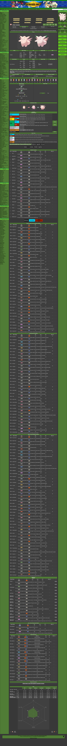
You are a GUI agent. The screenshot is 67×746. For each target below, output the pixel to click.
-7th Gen (1, 38)
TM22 (11, 476)
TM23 (11, 479)
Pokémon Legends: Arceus (3, 90)
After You (13, 174)
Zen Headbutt (14, 411)
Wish (10, 584)
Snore (13, 271)
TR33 (11, 390)
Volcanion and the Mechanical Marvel (4, 200)
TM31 (11, 283)
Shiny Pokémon (2, 65)
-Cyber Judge (1, 260)
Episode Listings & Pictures (3, 53)
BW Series (1, 179)
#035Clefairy (15, 732)
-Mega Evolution (2, 227)
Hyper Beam (14, 241)
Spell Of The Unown (2, 186)
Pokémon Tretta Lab (2, 118)
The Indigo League (2, 55)
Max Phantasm (12, 649)
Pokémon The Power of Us (3, 202)
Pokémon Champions (2, 82)
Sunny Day (14, 289)
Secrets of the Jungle (2, 203)
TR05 (11, 342)
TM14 (11, 253)
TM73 (11, 548)
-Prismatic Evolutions (2, 230)
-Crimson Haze (2, 259)
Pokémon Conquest (2, 120)
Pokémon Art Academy (3, 108)
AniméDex (1, 54)
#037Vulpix (52, 732)
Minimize (13, 171)
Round (13, 319)
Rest (13, 268)
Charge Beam (14, 530)
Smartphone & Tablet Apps (3, 163)
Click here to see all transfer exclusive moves (33, 683)
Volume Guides (2, 173)
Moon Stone (21, 88)
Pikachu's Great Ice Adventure (4, 213)
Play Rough (14, 429)
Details (55, 121)
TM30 (11, 494)
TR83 (11, 423)
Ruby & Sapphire (2, 138)
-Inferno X (1, 250)
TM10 (11, 247)
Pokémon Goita (2, 166)
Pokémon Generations (3, 66)
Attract (13, 283)
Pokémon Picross (2, 112)
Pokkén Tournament (2, 113)
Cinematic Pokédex (2, 34)
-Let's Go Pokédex (2, 18)
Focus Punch (14, 437)
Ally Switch (14, 423)
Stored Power (14, 168)
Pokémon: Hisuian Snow (3, 68)
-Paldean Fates (2, 234)
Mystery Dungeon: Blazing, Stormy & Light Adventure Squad (4, 130)
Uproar (13, 393)
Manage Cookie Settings (43, 735)
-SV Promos (1, 244)
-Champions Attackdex (3, 29)
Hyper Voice (14, 399)
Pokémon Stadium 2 (2, 150)
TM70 (11, 545)
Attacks (50, 24)
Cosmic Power (14, 195)
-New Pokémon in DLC (3, 50)
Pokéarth (38, 9)
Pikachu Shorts (4, 206)
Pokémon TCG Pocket (3, 88)
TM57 (11, 530)
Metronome (14, 180)
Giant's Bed (32, 122)
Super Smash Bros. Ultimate (3, 104)
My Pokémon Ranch (2, 136)
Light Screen (14, 259)
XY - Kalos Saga (2, 59)
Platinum (1, 127)
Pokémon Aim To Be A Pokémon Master (4, 62)
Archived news (2, 12)
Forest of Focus (38, 118)
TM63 (11, 313)
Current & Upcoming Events (3, 48)
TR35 (11, 393)
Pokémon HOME (2, 91)
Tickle (11, 590)
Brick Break (14, 298)
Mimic (11, 607)
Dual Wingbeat (12, 626)
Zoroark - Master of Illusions (3, 194)
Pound (13, 207)
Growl (13, 213)
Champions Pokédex (33, 9)
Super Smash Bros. (2, 158)
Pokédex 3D (1, 122)
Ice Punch (13, 235)
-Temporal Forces (2, 233)
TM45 (11, 521)
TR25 (11, 372)
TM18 (11, 262)
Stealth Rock (14, 414)
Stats (53, 24)
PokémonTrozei (2, 145)
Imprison (13, 301)
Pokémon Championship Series (4, 40)
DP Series (1, 177)
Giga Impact (14, 244)
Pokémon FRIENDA (2, 167)
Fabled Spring (28, 129)
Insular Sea (43, 118)
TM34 (11, 289)
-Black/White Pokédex (3, 16)
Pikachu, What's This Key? (3, 216)
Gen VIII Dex (24, 26)
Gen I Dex (43, 27)
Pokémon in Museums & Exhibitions (3, 42)
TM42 (11, 515)
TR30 (11, 384)
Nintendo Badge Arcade (3, 115)
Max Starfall (12, 658)
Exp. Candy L (17, 100)
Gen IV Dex (14, 27)
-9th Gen (1, 37)
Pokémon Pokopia (2, 83)
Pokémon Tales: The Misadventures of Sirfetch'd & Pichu (3, 75)
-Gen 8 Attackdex (2, 28)
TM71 (11, 316)
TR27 (11, 378)
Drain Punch (14, 313)
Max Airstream (12, 655)
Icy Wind (13, 277)
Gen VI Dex (43, 26)
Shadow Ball (14, 390)
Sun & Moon (1, 98)
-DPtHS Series (2, 240)
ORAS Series (1, 181)
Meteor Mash (14, 189)
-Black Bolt (1, 228)
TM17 (11, 259)
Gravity (13, 186)
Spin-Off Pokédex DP (2, 32)
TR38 (11, 396)
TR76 (11, 414)
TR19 (11, 366)
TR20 (11, 369)
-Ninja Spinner (2, 248)
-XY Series (1, 239)
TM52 (11, 307)
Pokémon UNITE (2, 86)
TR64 (11, 408)
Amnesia (13, 363)
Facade (13, 292)
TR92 (11, 432)
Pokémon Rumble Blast (3, 121)
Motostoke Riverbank (23, 114)
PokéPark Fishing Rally (3, 146)
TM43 (11, 298)
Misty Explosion (12, 632)
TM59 (11, 310)
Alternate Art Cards (2, 223)
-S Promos (1, 263)
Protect (13, 274)
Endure (13, 375)
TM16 (11, 461)
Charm (13, 165)
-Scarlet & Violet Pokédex (3, 21)
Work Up (13, 426)
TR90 (11, 429)
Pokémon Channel (2, 142)
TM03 (11, 232)
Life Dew (13, 177)
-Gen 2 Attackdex (2, 24)
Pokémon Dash (2, 141)
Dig (12, 256)
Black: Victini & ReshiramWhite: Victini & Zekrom (4, 195)
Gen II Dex (33, 27)
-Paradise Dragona (2, 256)
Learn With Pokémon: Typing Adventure (3, 124)
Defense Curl (14, 216)
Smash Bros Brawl (2, 137)
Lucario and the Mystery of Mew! (4, 190)
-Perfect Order (2, 225)
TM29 (11, 280)
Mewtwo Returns (2, 187)
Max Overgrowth (12, 673)
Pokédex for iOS (2, 125)
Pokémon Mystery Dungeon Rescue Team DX (3, 93)
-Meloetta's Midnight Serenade (4, 196)
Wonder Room (14, 316)
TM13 (11, 452)
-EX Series (1, 241)
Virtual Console (2, 161)
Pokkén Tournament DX (3, 102)
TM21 (11, 268)
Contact (11, 9)
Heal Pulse (11, 593)
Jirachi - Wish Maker (2, 189)
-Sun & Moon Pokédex (3, 17)
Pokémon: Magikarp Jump (3, 101)
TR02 (11, 339)
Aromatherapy (12, 587)
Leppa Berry (17, 96)
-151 (0, 235)
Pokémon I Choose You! (3, 201)
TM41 (11, 295)
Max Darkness (12, 670)
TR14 (11, 357)
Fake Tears (14, 304)
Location (47, 24)
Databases (4, 10)
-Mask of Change (2, 258)
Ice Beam (13, 342)
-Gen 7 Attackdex (2, 27)
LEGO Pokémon (2, 45)
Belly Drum (11, 601)
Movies (4, 183)
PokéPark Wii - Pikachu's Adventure (3, 131)
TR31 (11, 387)
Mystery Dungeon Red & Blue (4, 144)
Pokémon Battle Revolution (3, 132)
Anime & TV (4, 52)
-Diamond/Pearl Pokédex (3, 15)
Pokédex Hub (19, 9)
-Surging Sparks (2, 231)
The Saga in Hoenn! (2, 57)
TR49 (11, 405)
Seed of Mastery (24, 100)
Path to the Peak (2, 70)
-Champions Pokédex (2, 22)
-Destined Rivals (2, 229)
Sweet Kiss (13, 156)
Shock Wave (14, 506)
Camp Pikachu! (2, 209)
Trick (13, 396)
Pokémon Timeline (2, 39)
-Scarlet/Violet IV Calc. (3, 35)
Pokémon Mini (2, 151)
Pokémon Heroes (2, 188)
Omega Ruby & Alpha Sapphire (4, 106)
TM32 (11, 500)
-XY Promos (1, 246)
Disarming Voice (13, 159)
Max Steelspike (12, 676)
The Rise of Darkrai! (2, 192)
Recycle (13, 539)
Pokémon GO (2, 84)
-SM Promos (1, 245)
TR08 (11, 348)
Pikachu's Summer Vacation (3, 207)
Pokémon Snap (2, 155)
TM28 (11, 488)
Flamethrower (14, 339)
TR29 (11, 381)
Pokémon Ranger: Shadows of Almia (4, 134)
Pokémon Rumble (2, 129)
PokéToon (1, 69)
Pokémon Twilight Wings (3, 67)
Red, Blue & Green (2, 153)
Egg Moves (56, 24)
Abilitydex (1, 31)
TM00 (11, 226)
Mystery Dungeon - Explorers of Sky (4, 133)
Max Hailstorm (12, 652)
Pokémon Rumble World (3, 111)
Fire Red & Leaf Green (3, 139)
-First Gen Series (2, 242)
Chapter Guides (2, 172)
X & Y (1, 105)
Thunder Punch (14, 238)
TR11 (11, 354)
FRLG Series (1, 176)
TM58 (11, 533)
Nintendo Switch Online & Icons (4, 165)
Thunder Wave (14, 253)
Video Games (4, 78)
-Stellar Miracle (2, 257)
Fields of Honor (27, 118)
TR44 (11, 402)
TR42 (11, 399)
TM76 (11, 319)
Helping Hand (14, 295)
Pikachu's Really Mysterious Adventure (3, 215)
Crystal (1, 149)
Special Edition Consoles (3, 162)
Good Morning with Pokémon (3, 72)
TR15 (11, 360)
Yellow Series (1, 174)
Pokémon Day (2, 44)
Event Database (2, 49)
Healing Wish (14, 201)
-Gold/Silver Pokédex (2, 14)
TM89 (11, 328)
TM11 (11, 250)
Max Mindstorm (12, 661)
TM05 (11, 238)
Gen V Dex (52, 26)
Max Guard (11, 679)
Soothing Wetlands (33, 118)
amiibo (1, 164)
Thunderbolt (14, 348)
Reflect (13, 262)
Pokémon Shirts (2, 46)
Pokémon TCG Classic (3, 224)
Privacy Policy (36, 735)
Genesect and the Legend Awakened (3, 197)
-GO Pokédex (2, 20)
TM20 (11, 470)
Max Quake (11, 667)
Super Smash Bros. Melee (3, 152)
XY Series (1, 180)
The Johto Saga (2, 56)
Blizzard (13, 345)
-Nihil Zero (1, 249)
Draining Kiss (14, 325)
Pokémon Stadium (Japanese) (4, 156)
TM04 (11, 235)
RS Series (1, 175)
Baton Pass (14, 381)
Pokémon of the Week (3, 36)
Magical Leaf (14, 247)
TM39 (11, 292)
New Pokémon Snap (2, 95)
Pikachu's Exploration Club (3, 212)
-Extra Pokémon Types (3, 221)
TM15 (11, 256)
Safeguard (14, 265)
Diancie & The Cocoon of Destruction (3, 199)
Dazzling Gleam (14, 432)
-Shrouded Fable (2, 232)
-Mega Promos (2, 243)
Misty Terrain (14, 328)
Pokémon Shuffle (2, 110)
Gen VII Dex (33, 26)
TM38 (11, 512)
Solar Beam (14, 250)
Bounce (13, 307)
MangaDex (1, 170)
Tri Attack (13, 366)
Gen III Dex (24, 27)
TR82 (11, 420)
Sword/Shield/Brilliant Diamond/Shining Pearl (20, 144)
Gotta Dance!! (2, 210)
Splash (13, 204)
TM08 (11, 241)
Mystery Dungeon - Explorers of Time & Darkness (4, 135)
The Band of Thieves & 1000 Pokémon (3, 109)
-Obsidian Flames (2, 236)
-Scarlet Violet (2, 237)
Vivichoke (24, 96)
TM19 (11, 265)
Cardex (1, 33)
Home (6, 9)
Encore (13, 162)
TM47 (11, 304)
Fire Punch (14, 232)
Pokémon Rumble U (2, 119)
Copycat (13, 210)
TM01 (11, 229)
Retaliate (13, 322)
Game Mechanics (2, 159)
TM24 (11, 271)
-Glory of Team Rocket (3, 253)
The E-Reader (2, 147)
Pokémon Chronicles (2, 63)
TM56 (11, 527)
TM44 (11, 301)
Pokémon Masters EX (3, 85)
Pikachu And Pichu (2, 208)
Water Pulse (14, 440)
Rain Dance (14, 286)
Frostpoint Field (27, 122)
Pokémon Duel (2, 114)
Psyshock (13, 372)
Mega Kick (14, 229)
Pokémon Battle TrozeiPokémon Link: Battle (4, 107)
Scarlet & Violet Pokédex (25, 9)
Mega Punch (14, 226)
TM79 (11, 322)
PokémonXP (1, 41)
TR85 (11, 426)
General (44, 24)
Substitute (13, 369)
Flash (13, 545)
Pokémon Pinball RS (2, 143)
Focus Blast (14, 408)
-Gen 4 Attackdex (2, 25)
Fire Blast (13, 360)
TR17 (11, 363)
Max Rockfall (12, 664)
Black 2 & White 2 (2, 117)
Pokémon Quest (2, 103)
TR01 (11, 336)
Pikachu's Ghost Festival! (3, 211)
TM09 (11, 244)
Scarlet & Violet (2, 81)
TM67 (11, 539)
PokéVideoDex (2, 71)
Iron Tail (13, 387)
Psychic (13, 354)
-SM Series (1, 238)
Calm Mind (14, 405)
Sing (12, 153)
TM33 (11, 286)
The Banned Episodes (3, 64)
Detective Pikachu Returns (3, 87)
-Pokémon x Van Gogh (3, 43)
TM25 (11, 274)
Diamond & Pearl (2, 126)
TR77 (11, 417)
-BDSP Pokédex (2, 19)
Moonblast (13, 198)
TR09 (11, 351)
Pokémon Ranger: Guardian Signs (4, 128)
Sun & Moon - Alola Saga (3, 60)
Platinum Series (2, 178)
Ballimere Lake (45, 122)
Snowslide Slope (36, 122)
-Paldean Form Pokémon (3, 51)
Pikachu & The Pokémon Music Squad (4, 217)
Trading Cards (4, 218)
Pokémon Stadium (2, 157)
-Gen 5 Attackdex (2, 26)
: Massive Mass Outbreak (27, 130)
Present (11, 581)
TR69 (11, 411)
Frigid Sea (41, 122)
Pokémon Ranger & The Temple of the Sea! (4, 191)
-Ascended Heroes (2, 226)
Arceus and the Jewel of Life (3, 193)
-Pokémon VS (2, 261)
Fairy (48, 93)
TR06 (11, 345)
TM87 (11, 325)
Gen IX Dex (14, 26)
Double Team (14, 500)
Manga (4, 168)
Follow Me (13, 192)
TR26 (11, 375)
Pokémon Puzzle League (3, 154)
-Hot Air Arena (2, 254)
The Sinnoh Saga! (2, 58)
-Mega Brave (1, 251)
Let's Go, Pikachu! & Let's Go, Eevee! (4, 99)
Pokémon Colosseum (2, 140)
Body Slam (14, 336)
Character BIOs (2, 171)
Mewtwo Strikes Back (2, 185)
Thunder (13, 351)
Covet (11, 613)
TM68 (11, 542)
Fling (13, 310)
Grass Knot (14, 417)
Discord (14, 9)
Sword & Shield (2, 89)
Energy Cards (2, 222)
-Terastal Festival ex (2, 255)
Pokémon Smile (2, 94)
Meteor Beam (12, 629)
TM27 (11, 277)
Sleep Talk (14, 378)
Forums (8, 9)
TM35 (11, 509)
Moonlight (13, 183)
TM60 (11, 536)
